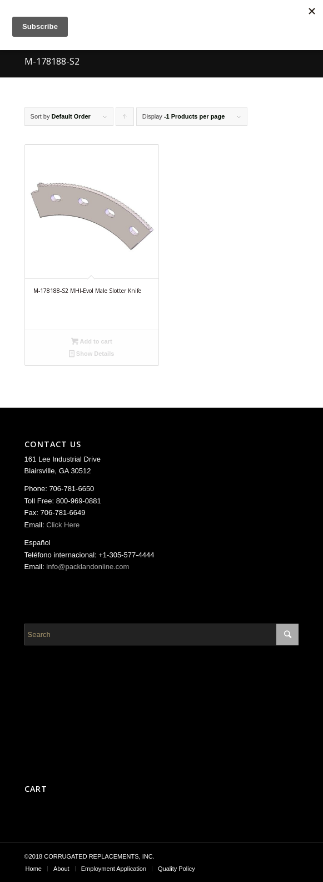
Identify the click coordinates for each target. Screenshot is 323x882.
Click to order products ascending (125, 119)
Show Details (92, 353)
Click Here (62, 525)
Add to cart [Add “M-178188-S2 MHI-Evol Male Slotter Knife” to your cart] (91, 341)
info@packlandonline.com (87, 566)
